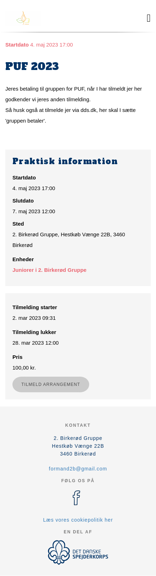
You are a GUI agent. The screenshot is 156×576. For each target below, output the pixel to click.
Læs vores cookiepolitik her (78, 520)
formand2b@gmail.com (78, 469)
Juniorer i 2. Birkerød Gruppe (49, 270)
